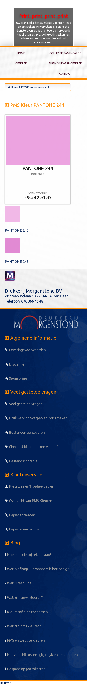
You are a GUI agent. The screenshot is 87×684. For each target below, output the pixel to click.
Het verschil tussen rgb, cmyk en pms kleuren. (42, 655)
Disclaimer (15, 364)
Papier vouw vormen (23, 529)
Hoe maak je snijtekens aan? (28, 555)
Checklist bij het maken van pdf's (32, 447)
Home (13, 87)
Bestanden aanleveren (25, 432)
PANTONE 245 (17, 261)
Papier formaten (20, 515)
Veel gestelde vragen (23, 404)
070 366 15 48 (32, 301)
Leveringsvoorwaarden (25, 350)
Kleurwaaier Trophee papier (29, 486)
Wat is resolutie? (19, 583)
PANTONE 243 (17, 230)
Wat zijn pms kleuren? (23, 626)
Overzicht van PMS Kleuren (28, 501)
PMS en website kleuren (25, 640)
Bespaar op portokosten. (25, 669)
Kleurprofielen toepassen (26, 612)
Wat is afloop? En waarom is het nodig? (37, 569)
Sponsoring (16, 378)
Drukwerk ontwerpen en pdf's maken (36, 418)
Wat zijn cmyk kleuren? (24, 597)
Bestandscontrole (21, 461)
